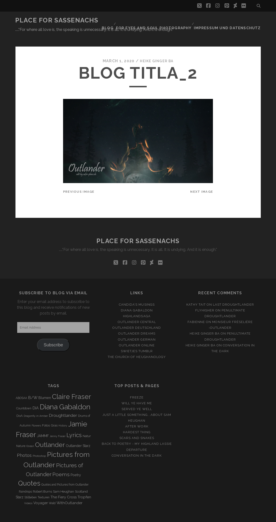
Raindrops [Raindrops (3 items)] (25, 479)
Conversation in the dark (137, 444)
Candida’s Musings (137, 293)
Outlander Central (137, 310)
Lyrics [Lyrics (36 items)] (74, 423)
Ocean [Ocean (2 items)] (30, 434)
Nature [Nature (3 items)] (20, 434)
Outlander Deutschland (136, 316)
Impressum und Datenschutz (232, 20)
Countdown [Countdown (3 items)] (23, 396)
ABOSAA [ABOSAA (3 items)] (21, 386)
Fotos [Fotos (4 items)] (46, 413)
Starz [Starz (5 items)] (19, 485)
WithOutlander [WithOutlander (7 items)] (69, 491)
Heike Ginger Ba (156, 49)
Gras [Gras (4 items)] (54, 413)
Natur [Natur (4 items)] (87, 424)
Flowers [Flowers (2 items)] (36, 413)
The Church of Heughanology (137, 345)
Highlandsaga (137, 304)
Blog (121, 20)
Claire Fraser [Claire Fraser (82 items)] (71, 385)
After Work (136, 414)
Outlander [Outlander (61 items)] (50, 433)
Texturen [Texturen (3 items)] (44, 485)
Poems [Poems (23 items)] (61, 463)
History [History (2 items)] (62, 413)
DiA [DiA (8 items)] (35, 396)
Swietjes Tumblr (137, 339)
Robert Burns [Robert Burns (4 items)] (42, 479)
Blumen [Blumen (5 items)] (44, 386)
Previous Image (78, 180)
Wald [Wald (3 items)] (52, 491)
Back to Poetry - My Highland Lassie (137, 432)
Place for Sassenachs (56, 20)
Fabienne (196, 310)
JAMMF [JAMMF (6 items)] (43, 424)
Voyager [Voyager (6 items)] (40, 491)
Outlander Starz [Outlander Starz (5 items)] (78, 434)
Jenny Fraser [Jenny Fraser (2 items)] (57, 424)
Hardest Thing (137, 420)
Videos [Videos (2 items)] (28, 491)
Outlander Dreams (137, 322)
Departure (136, 438)
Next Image (201, 180)
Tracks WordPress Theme (117, 516)
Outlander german (137, 328)
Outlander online (137, 333)
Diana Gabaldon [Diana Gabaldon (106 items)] (65, 395)
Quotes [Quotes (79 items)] (29, 471)
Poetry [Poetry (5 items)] (76, 463)
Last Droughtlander (233, 293)
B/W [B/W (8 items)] (32, 386)
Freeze (137, 385)
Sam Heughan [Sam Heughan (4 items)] (63, 479)
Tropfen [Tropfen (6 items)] (84, 485)
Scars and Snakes (136, 426)
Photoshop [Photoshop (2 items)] (39, 444)
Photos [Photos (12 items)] (24, 443)
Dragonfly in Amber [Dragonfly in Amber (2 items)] (36, 404)
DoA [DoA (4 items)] (19, 404)
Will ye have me (137, 391)
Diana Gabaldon (137, 298)
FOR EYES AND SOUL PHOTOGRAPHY (164, 20)
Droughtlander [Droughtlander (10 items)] (63, 403)
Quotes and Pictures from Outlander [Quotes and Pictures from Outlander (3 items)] (64, 473)
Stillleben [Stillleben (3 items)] (30, 485)
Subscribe (53, 333)
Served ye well (137, 397)
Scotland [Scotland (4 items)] (81, 479)
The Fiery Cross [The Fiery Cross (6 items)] (64, 485)
